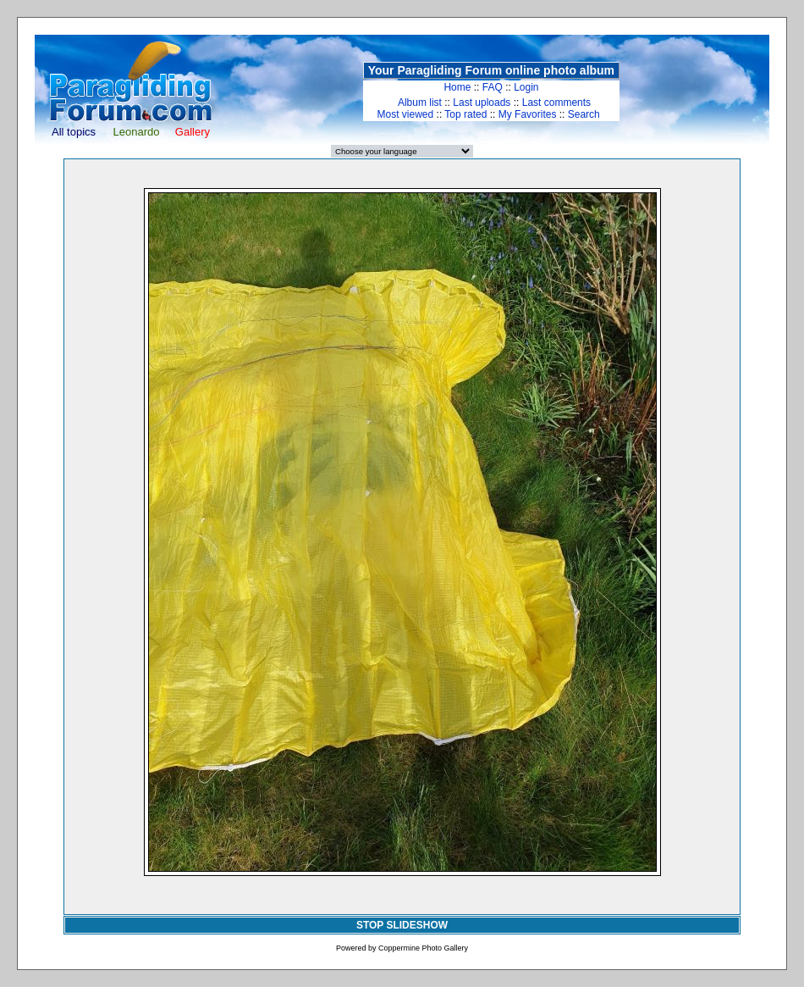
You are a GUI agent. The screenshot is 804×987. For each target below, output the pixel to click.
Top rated (465, 114)
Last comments (556, 102)
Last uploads (481, 102)
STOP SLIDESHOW (402, 925)
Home (457, 87)
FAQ (492, 87)
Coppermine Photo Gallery (423, 948)
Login (526, 87)
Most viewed (405, 114)
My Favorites (527, 114)
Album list (420, 102)
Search (584, 114)
